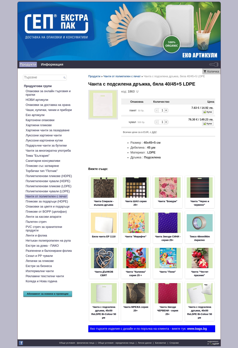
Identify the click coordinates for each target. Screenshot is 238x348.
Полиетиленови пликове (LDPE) (48, 186)
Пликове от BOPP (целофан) (46, 211)
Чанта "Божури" (167, 201)
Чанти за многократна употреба (48, 150)
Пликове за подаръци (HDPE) (47, 201)
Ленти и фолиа (36, 235)
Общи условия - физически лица (76, 343)
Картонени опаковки (40, 120)
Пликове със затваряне (42, 166)
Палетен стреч (36, 221)
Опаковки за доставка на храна (48, 105)
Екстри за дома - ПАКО (42, 245)
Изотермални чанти (40, 271)
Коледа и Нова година (41, 281)
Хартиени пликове (39, 125)
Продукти (28, 64)
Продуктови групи (38, 86)
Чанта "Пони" (168, 271)
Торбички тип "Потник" (42, 171)
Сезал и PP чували (39, 256)
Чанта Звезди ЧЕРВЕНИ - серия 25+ (167, 310)
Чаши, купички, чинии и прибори (49, 110)
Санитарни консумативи (43, 160)
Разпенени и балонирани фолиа (49, 250)
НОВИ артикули (37, 99)
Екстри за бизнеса (39, 266)
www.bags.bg (197, 328)
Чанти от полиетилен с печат (46, 196)
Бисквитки (160, 343)
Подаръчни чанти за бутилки (46, 145)
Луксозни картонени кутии (44, 140)
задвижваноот (213, 342)
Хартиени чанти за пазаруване (48, 130)
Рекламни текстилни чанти (45, 276)
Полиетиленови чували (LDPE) (48, 191)
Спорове (174, 343)
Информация (52, 64)
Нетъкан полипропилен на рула (48, 240)
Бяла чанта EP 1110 (104, 236)
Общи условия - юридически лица (116, 343)
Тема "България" (38, 155)
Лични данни (145, 343)
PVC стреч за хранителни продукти (44, 228)
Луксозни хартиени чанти (44, 135)
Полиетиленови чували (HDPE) (48, 181)
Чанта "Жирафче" (135, 236)
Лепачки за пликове (40, 261)
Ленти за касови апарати (43, 216)
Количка (213, 71)
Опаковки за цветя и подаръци (48, 206)
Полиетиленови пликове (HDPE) (49, 176)
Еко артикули (35, 115)
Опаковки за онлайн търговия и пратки (48, 92)
